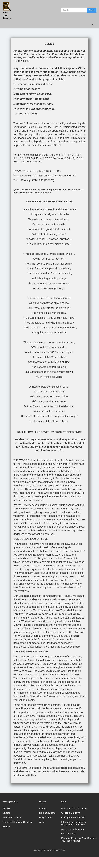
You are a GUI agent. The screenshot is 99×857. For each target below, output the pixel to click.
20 (51, 154)
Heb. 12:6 (19, 161)
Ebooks (6, 826)
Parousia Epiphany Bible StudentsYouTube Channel (78, 839)
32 (40, 161)
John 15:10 (63, 158)
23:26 (52, 158)
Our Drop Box (68, 833)
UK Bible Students (70, 813)
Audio (42, 822)
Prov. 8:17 (42, 158)
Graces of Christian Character (18, 822)
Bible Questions (47, 813)
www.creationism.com (72, 829)
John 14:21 (22, 60)
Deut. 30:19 (41, 154)
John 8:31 (31, 161)
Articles (6, 808)
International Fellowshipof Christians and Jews (73, 823)
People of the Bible (12, 817)
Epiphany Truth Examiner (74, 808)
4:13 (27, 158)
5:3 (33, 158)
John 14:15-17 (62, 154)
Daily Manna (45, 817)
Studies (6, 813)
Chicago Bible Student (72, 817)
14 (72, 158)
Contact (43, 808)
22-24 (75, 154)
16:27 (79, 158)
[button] (92, 24)
